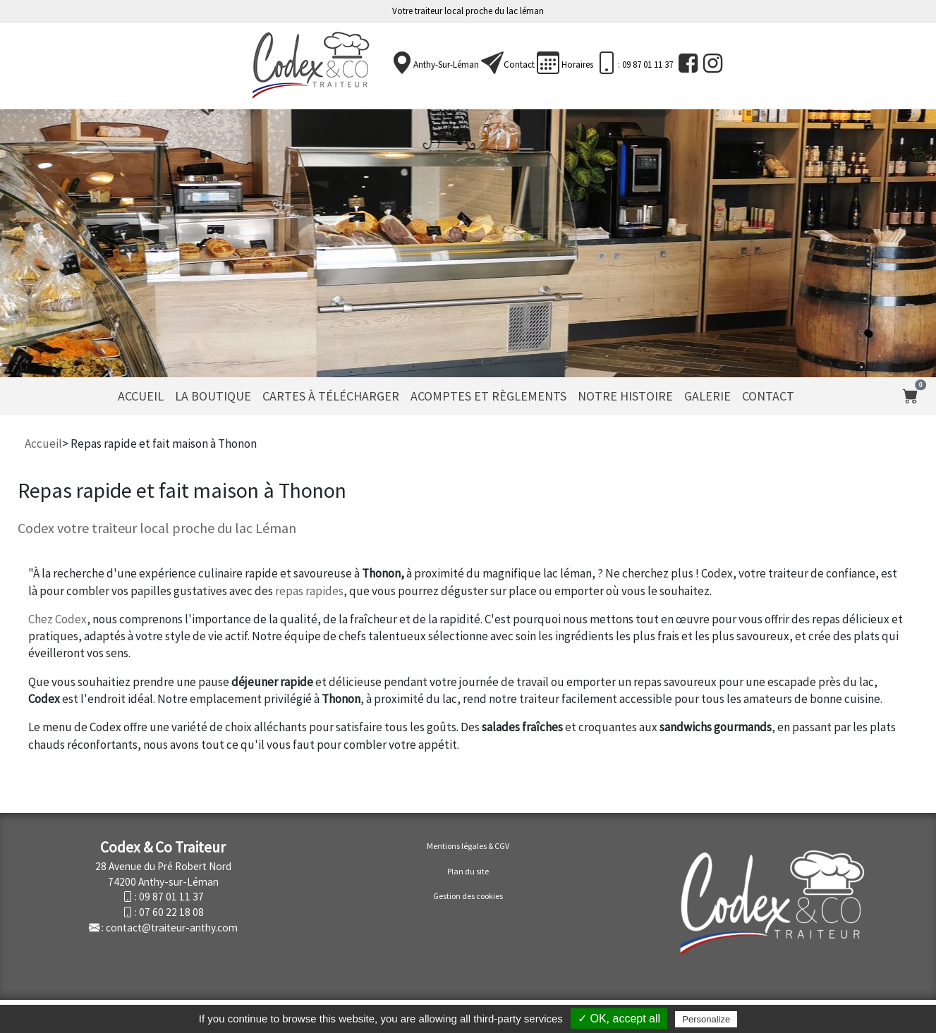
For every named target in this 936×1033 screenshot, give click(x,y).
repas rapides (309, 591)
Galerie (707, 396)
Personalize (706, 1019)
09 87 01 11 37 (171, 896)
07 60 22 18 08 (171, 912)
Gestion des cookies (468, 896)
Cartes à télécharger (330, 396)
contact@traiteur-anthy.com (172, 927)
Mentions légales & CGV (468, 846)
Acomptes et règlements (488, 396)
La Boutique (213, 396)
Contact (519, 65)
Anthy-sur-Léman (446, 65)
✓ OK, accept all (619, 1019)
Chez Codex (57, 619)
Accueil (141, 396)
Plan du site (468, 871)
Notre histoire (625, 396)
